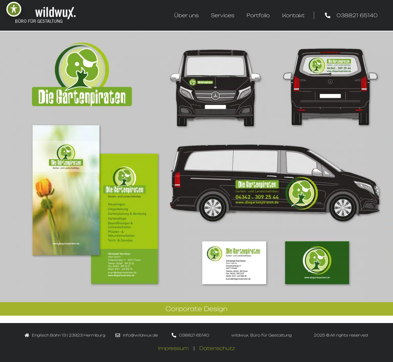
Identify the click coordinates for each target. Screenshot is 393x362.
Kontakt (293, 15)
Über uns (186, 15)
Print (41, 319)
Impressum (173, 348)
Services (222, 15)
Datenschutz (217, 348)
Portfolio (258, 15)
